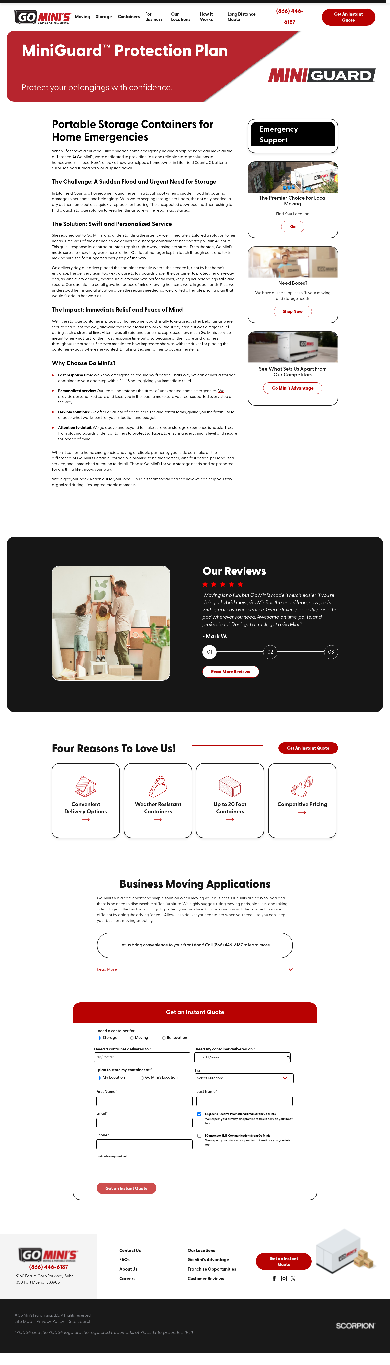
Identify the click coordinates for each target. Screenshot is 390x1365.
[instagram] (284, 1280)
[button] (195, 970)
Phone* (102, 1135)
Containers (129, 17)
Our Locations (180, 17)
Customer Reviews (206, 1279)
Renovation (177, 1038)
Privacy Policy (50, 1322)
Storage (104, 17)
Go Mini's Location (161, 1078)
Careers (127, 1279)
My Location (114, 1078)
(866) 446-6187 (290, 17)
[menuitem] (82, 17)
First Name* (106, 1092)
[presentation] (134, 1172)
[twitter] (293, 1280)
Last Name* (206, 1092)
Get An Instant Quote (348, 17)
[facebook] (274, 1280)
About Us (128, 1269)
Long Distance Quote (242, 17)
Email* (102, 1114)
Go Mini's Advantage (208, 1260)
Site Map (23, 1322)
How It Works (206, 17)
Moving (82, 17)
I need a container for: (116, 1031)
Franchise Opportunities (212, 1269)
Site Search (80, 1322)
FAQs (124, 1260)
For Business (154, 17)
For (198, 1071)
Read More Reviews (230, 672)
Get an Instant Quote (284, 1262)
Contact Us (130, 1251)
